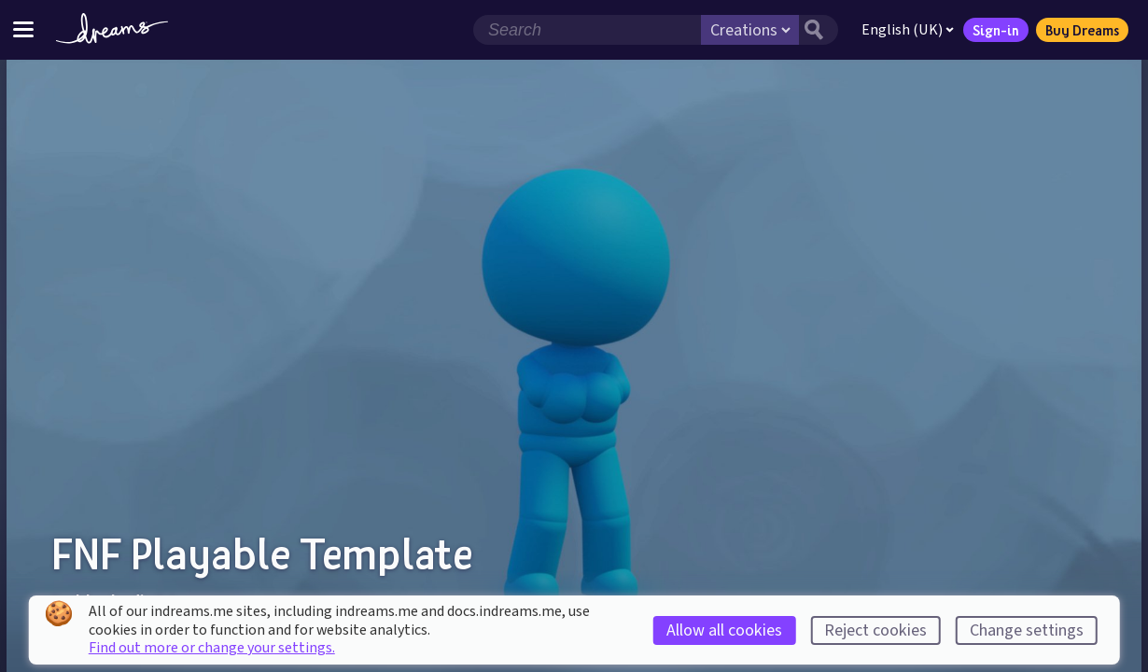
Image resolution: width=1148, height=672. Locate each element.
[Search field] (587, 30)
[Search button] (818, 30)
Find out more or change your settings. (212, 647)
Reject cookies (875, 630)
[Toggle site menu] (23, 29)
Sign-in (996, 30)
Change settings (1027, 630)
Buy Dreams (1082, 30)
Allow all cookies (724, 630)
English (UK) (907, 30)
